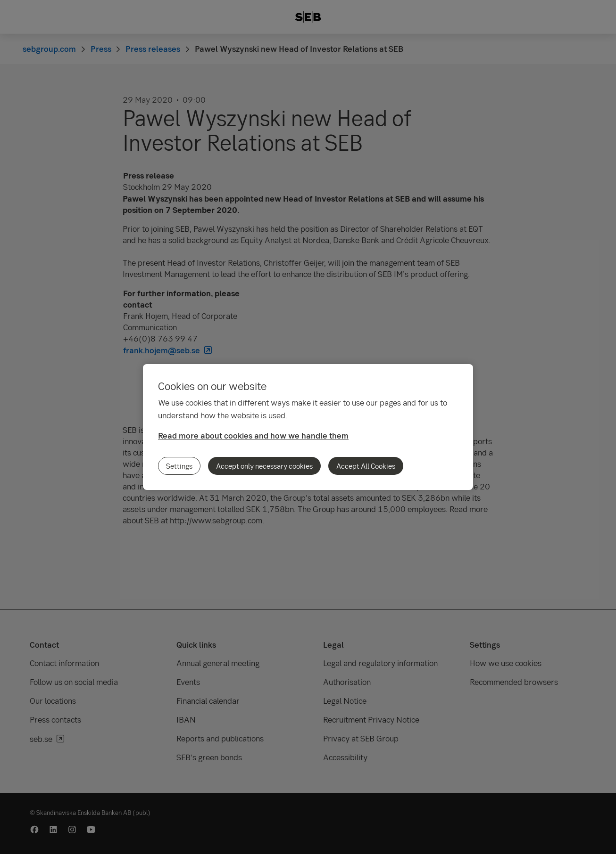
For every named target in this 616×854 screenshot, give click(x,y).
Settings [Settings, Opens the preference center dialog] (179, 466)
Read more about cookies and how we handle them (253, 435)
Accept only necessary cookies (264, 466)
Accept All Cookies (365, 466)
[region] (308, 427)
